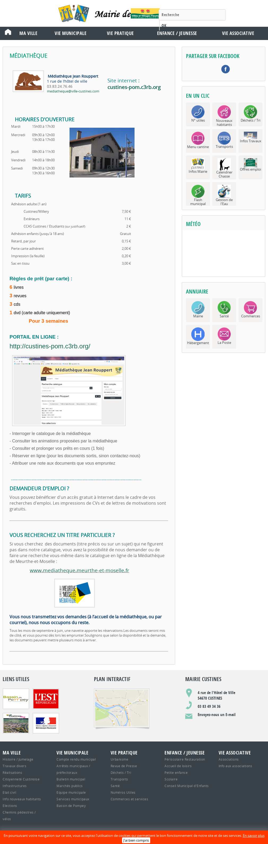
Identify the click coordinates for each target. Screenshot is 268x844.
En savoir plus (254, 835)
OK (164, 25)
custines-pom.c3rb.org (134, 87)
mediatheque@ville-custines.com (73, 91)
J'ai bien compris (136, 840)
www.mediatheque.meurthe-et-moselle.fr (79, 570)
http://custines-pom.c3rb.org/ (50, 346)
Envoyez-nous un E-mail (217, 714)
